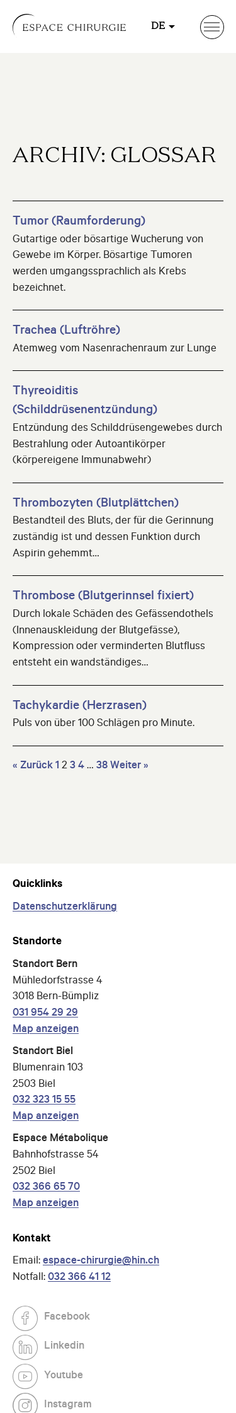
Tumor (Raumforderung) (79, 223)
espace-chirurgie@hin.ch (101, 1262)
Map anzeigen (46, 1030)
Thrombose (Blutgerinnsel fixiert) (103, 597)
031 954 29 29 (45, 1014)
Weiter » (129, 767)
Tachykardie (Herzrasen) (80, 707)
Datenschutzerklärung (65, 908)
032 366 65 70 (46, 1188)
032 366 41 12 (79, 1278)
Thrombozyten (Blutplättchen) (96, 505)
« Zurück (33, 767)
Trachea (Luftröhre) (66, 332)
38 (102, 767)
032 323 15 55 (44, 1101)
